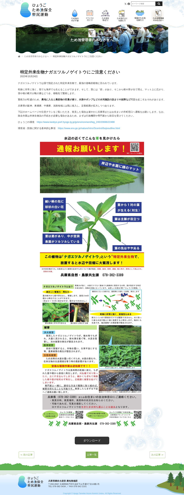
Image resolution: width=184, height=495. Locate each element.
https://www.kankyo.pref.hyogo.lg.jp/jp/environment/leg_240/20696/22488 (76, 122)
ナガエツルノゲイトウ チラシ (31, 433)
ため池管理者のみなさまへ (36, 56)
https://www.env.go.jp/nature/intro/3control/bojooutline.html (89, 128)
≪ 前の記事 (26, 454)
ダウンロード (92, 440)
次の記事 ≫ (157, 454)
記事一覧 (92, 454)
